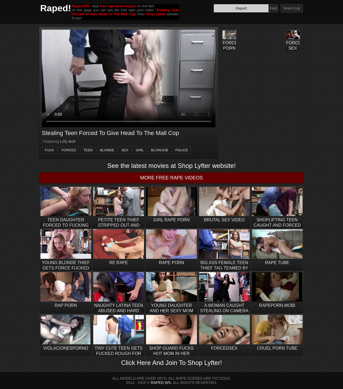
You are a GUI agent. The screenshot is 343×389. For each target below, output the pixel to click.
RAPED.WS (161, 382)
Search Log (292, 8)
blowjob (159, 150)
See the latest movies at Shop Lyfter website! (171, 165)
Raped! (55, 8)
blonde (107, 150)
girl (140, 150)
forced (68, 150)
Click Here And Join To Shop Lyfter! (171, 362)
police (181, 150)
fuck (49, 150)
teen (88, 150)
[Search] (241, 8)
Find (273, 8)
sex (124, 150)
